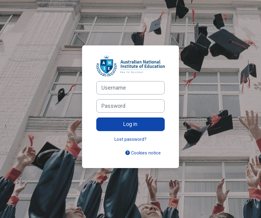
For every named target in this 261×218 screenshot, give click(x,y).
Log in (130, 124)
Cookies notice (143, 153)
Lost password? (130, 139)
